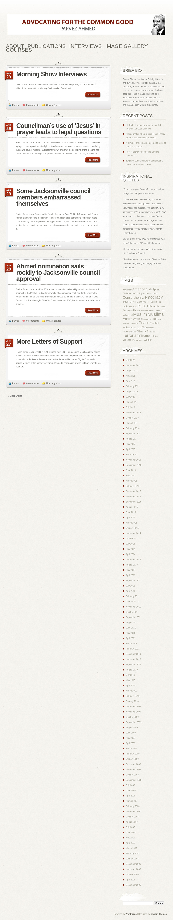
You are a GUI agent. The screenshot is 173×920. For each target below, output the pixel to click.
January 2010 (132, 701)
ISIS (135, 307)
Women (148, 339)
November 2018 (133, 412)
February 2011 (133, 649)
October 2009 (132, 717)
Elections (141, 302)
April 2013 (130, 575)
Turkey (154, 336)
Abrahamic (127, 290)
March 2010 (131, 691)
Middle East (160, 311)
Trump (145, 336)
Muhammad (128, 315)
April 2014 (130, 554)
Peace (144, 323)
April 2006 (130, 880)
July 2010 (130, 675)
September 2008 (133, 780)
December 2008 (133, 764)
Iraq (130, 307)
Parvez (15, 105)
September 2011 (133, 617)
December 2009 (133, 706)
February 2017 (133, 454)
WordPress (131, 914)
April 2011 (130, 638)
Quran (142, 327)
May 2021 (130, 376)
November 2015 (133, 496)
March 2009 (131, 748)
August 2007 (132, 822)
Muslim (140, 314)
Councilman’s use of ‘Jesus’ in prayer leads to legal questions (58, 129)
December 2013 (133, 559)
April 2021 (130, 381)
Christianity (128, 293)
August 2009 (132, 727)
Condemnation (152, 293)
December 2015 (133, 491)
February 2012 (133, 596)
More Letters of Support (49, 341)
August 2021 (132, 370)
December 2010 (133, 654)
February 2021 (133, 386)
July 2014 (130, 544)
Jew (138, 311)
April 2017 (130, 449)
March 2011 (131, 643)
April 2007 (130, 843)
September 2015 (133, 502)
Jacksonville (129, 310)
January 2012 (132, 601)
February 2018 (133, 428)
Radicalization (130, 332)
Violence (127, 340)
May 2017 (130, 444)
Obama (157, 319)
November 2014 (133, 533)
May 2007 (130, 838)
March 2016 (131, 481)
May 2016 (130, 475)
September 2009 (133, 722)
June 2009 (131, 733)
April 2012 (130, 591)
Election (133, 302)
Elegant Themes (159, 914)
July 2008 (130, 785)
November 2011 (133, 607)
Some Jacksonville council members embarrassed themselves (53, 197)
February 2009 (133, 754)
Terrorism (131, 335)
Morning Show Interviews (51, 74)
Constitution (132, 297)
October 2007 (132, 817)
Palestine (134, 323)
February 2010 (133, 696)
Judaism (144, 311)
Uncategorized (53, 105)
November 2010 (133, 659)
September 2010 (133, 664)
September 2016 (133, 465)
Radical (150, 328)
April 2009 (130, 743)
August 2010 (132, 670)
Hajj (159, 302)
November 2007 (133, 811)
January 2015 (132, 528)
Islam (143, 305)
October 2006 (132, 874)
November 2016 (133, 460)
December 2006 (133, 864)
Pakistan (126, 323)
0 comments (32, 105)
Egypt (126, 301)
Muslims (156, 314)
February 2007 (133, 853)
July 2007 (130, 827)
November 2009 (133, 712)
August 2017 (132, 439)
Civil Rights (139, 293)
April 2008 (130, 796)
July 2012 (130, 586)
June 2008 (131, 790)
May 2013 (130, 570)
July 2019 (130, 407)
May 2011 (130, 633)
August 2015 (132, 507)
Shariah (151, 331)
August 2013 (132, 565)
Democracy (152, 297)
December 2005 (133, 885)
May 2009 (130, 738)
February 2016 (133, 486)
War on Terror (137, 340)
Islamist (155, 306)
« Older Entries (15, 396)
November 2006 (133, 869)
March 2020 (131, 402)
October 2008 (132, 775)
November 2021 (133, 365)
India (125, 306)
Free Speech (152, 302)
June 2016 (131, 470)
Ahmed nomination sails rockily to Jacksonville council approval (58, 272)
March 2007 (131, 848)
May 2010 (130, 680)
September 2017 (133, 433)
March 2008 (131, 801)
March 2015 (131, 523)
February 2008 (133, 806)
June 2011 (131, 628)
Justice (151, 311)
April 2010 (130, 685)
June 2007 (131, 832)
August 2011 (132, 622)
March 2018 (131, 423)
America (138, 289)
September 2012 (133, 580)
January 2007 (132, 859)
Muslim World (132, 319)
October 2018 (132, 418)
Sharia (141, 331)
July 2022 (130, 360)
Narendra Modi (147, 319)
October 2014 (132, 538)
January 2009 (132, 759)
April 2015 (130, 517)
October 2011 (132, 612)
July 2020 (130, 397)
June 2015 (131, 512)
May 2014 (130, 549)
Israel (163, 307)
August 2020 (132, 391)
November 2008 (133, 769)
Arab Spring (153, 289)
